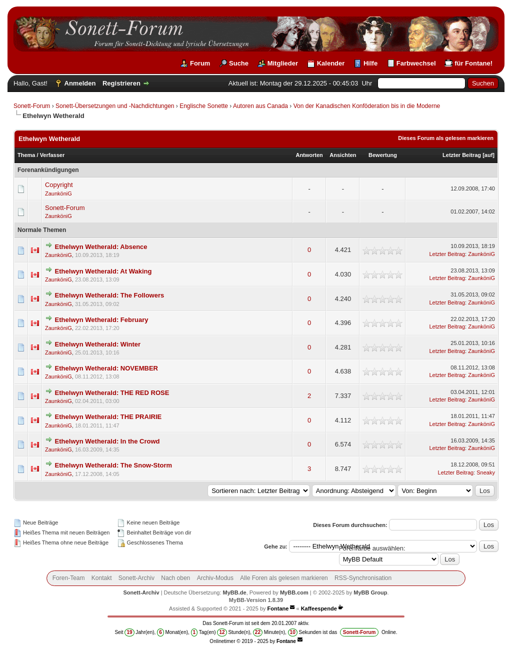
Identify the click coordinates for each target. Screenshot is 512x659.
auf (488, 155)
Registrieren (121, 83)
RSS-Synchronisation (363, 578)
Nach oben (175, 578)
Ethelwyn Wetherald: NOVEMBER (106, 368)
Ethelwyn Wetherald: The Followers (109, 295)
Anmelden (80, 83)
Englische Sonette (204, 106)
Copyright (59, 184)
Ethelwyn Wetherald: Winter (98, 344)
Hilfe (371, 63)
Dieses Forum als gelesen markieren (446, 138)
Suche (238, 63)
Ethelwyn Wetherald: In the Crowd (107, 441)
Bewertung (382, 155)
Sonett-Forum (32, 106)
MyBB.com (294, 593)
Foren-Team (68, 578)
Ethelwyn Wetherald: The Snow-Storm (113, 465)
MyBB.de (234, 593)
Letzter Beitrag (461, 155)
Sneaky (485, 473)
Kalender (331, 63)
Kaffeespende (319, 609)
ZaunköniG (58, 193)
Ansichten (343, 155)
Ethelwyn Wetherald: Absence (101, 246)
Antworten (309, 155)
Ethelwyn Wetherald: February (101, 320)
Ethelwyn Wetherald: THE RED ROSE (112, 392)
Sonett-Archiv (136, 578)
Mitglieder (283, 63)
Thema (26, 155)
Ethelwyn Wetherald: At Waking (103, 271)
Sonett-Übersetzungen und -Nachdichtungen (115, 106)
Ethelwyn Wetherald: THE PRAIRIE (108, 416)
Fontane (278, 609)
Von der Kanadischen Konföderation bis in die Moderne (367, 106)
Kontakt (102, 578)
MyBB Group (370, 593)
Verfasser (52, 155)
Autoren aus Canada (260, 106)
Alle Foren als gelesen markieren (284, 578)
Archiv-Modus (215, 578)
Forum (200, 63)
